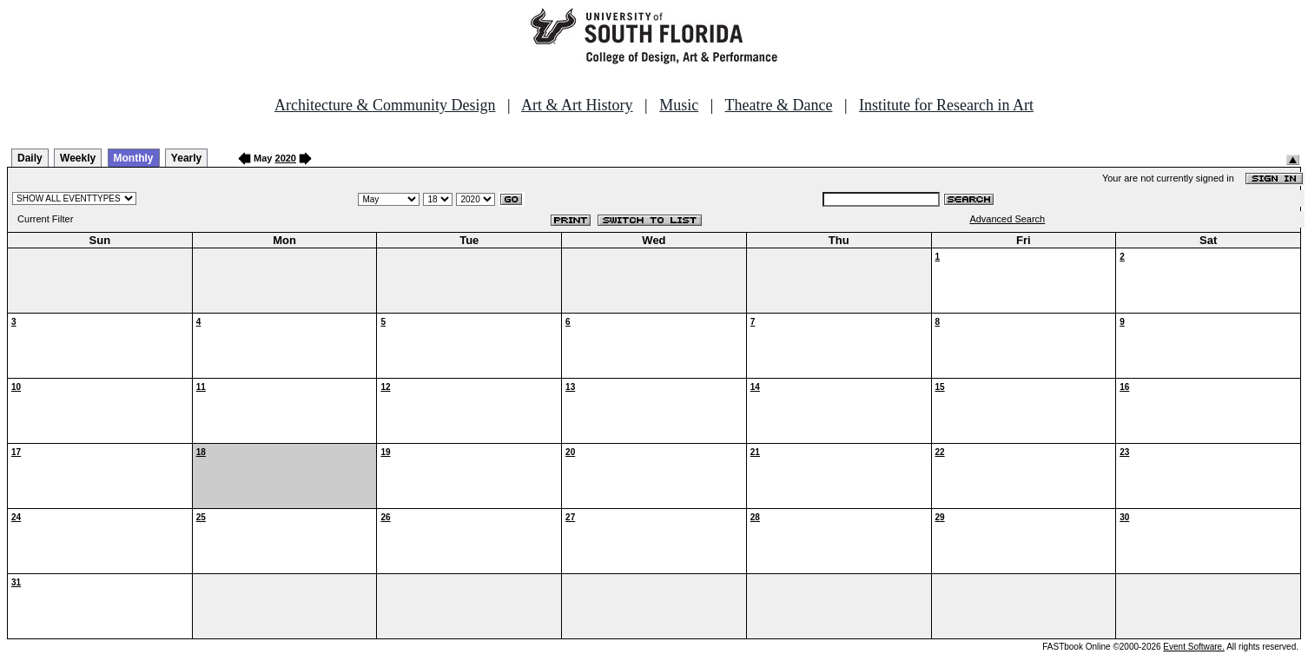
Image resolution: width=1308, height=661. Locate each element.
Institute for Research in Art (946, 105)
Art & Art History (577, 105)
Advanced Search (1007, 219)
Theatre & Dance (778, 105)
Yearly (186, 158)
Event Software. (1194, 646)
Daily (30, 158)
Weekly (78, 158)
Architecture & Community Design (384, 105)
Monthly (134, 158)
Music (678, 105)
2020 (285, 158)
